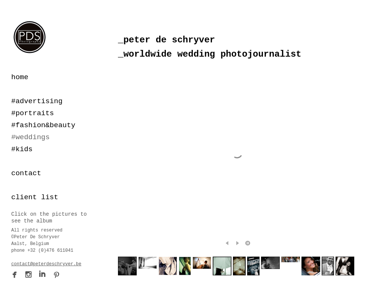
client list (34, 197)
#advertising (37, 101)
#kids (22, 149)
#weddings (30, 137)
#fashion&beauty (43, 125)
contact (26, 173)
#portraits (32, 113)
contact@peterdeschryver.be (46, 264)
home (19, 77)
